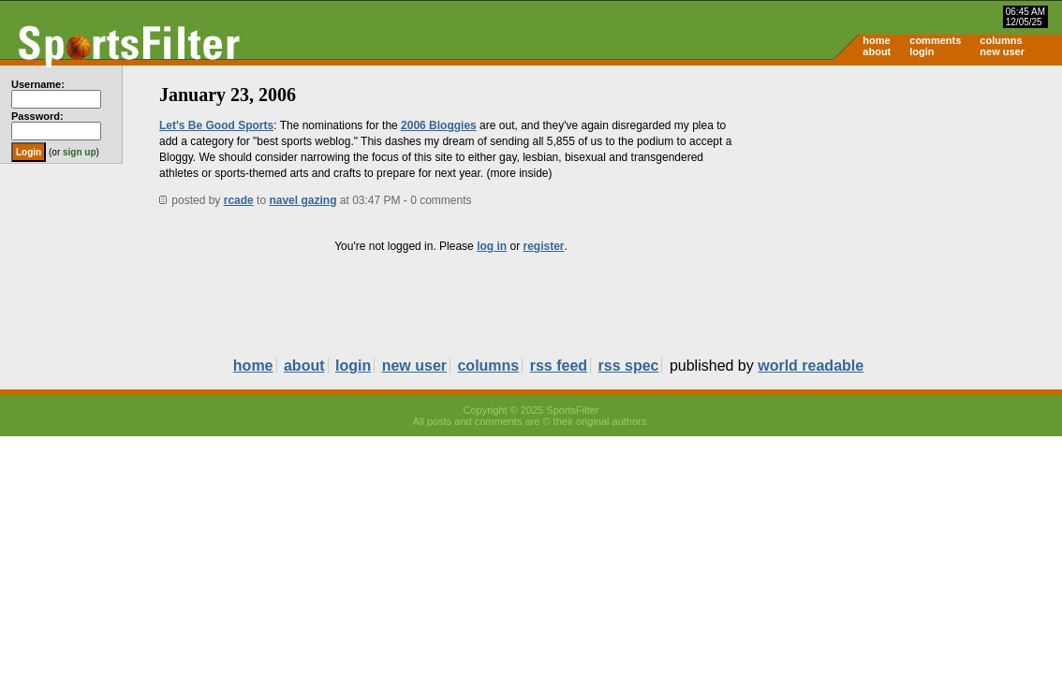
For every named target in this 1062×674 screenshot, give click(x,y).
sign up (79, 152)
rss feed (558, 366)
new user (1002, 51)
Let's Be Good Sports (216, 125)
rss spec (628, 366)
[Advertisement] (902, 212)
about (877, 51)
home (876, 40)
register (543, 246)
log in (492, 246)
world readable (810, 366)
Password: (37, 116)
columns (1001, 40)
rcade (239, 200)
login (921, 51)
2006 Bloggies (439, 125)
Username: (38, 84)
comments (935, 40)
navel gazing (302, 200)
